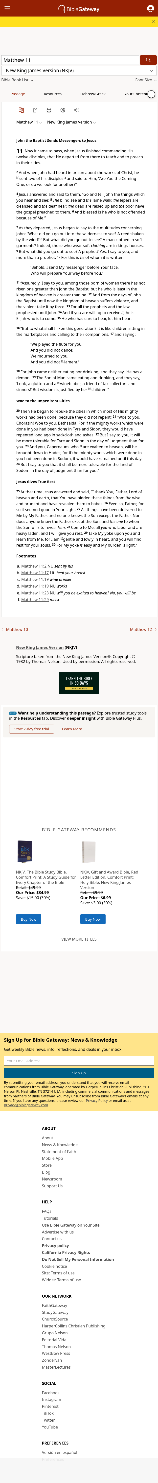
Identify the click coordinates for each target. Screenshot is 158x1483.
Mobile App (52, 1158)
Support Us (52, 1186)
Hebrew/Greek (65, 93)
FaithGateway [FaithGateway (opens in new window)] (54, 1305)
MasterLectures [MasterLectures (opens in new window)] (56, 1367)
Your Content (97, 93)
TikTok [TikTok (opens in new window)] (48, 1413)
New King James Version (40, 647)
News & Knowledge (60, 1144)
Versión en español (59, 1452)
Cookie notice (54, 1266)
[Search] (148, 60)
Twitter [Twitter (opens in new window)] (48, 1420)
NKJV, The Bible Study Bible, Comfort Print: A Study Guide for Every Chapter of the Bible (46, 877)
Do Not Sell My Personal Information (78, 1259)
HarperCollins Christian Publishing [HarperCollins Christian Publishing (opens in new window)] (74, 1326)
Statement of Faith (59, 1151)
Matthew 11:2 (33, 566)
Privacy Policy (97, 1100)
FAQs (46, 1211)
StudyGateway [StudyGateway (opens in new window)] (55, 1312)
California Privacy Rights (66, 1252)
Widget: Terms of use (61, 1280)
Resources (36, 93)
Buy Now (29, 919)
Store (47, 1165)
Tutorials (50, 1218)
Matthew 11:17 (35, 572)
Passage (12, 93)
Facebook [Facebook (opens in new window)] (51, 1392)
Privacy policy (55, 1245)
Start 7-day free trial (31, 728)
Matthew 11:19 (35, 579)
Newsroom (52, 1179)
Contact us (52, 1238)
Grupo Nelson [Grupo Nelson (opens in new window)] (55, 1333)
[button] (150, 8)
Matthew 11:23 (35, 593)
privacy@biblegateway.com (26, 1105)
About (47, 1138)
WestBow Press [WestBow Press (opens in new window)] (56, 1353)
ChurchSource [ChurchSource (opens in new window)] (55, 1319)
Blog (46, 1172)
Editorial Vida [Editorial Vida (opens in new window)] (54, 1339)
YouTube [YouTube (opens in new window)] (50, 1427)
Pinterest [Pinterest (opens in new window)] (50, 1406)
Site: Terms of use (58, 1273)
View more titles (78, 939)
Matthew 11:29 (35, 599)
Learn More (72, 728)
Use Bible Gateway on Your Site (71, 1225)
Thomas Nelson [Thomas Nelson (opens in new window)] (56, 1346)
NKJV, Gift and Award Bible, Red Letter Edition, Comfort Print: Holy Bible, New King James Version (109, 879)
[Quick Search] (70, 60)
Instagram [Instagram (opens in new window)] (51, 1399)
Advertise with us (58, 1232)
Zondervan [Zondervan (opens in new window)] (52, 1360)
